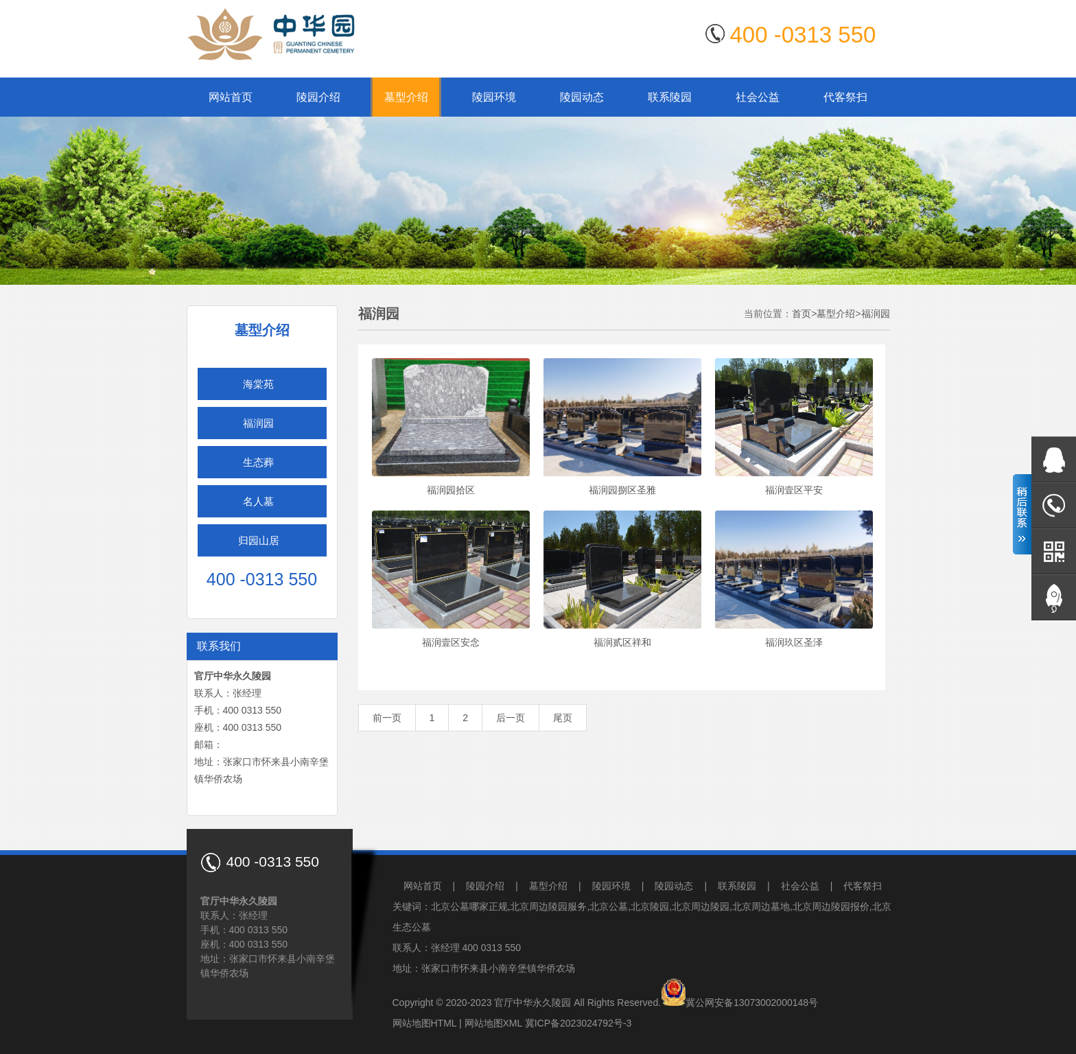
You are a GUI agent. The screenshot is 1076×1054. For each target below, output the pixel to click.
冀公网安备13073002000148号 (752, 1002)
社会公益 (758, 97)
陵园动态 (582, 97)
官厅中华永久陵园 (532, 1002)
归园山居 (258, 540)
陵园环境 (494, 97)
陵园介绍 (318, 97)
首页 (801, 313)
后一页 (510, 717)
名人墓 (258, 501)
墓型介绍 (406, 97)
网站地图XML (493, 1023)
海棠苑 (258, 384)
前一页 (387, 717)
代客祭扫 (845, 97)
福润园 (258, 423)
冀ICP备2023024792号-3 (578, 1023)
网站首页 (231, 97)
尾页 (562, 717)
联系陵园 (670, 97)
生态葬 (258, 462)
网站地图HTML (425, 1023)
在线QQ (1053, 459)
